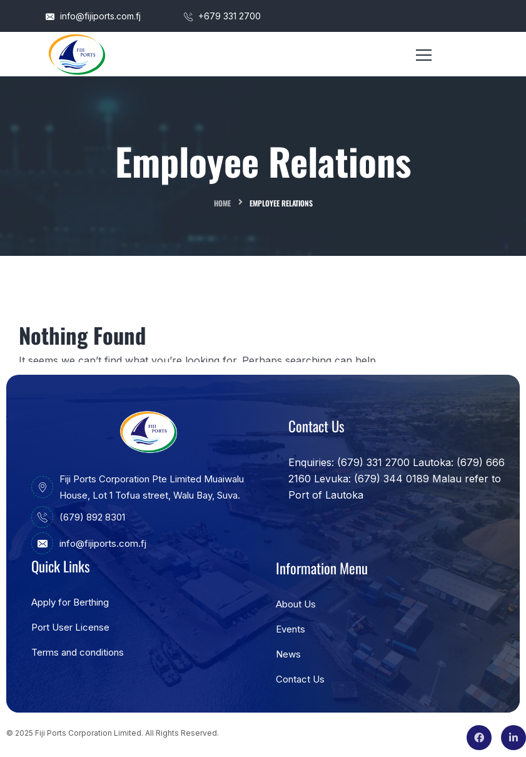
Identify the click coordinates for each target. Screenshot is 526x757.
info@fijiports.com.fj (93, 16)
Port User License (70, 627)
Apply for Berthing (70, 602)
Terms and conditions (77, 652)
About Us (296, 604)
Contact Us (300, 679)
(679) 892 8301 (78, 517)
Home (222, 203)
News (288, 654)
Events (290, 629)
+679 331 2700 (222, 16)
